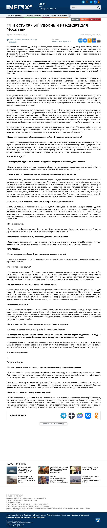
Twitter (91, 2)
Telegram (83, 2)
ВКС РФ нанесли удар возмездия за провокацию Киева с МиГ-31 (91, 479)
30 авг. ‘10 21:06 (22, 35)
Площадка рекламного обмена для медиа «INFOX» (25, 517)
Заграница (17, 39)
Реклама (19, 515)
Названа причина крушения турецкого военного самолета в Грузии (26, 479)
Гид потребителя (53, 515)
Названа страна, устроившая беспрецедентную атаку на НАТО (25, 470)
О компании (11, 515)
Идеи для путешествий (80, 515)
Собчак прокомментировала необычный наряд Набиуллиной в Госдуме (59, 479)
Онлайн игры (65, 515)
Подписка (27, 515)
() (53, 424)
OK (99, 2)
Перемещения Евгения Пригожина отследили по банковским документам (59, 470)
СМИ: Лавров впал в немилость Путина (90, 468)
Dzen (87, 2)
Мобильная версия (39, 515)
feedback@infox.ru (17, 526)
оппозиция (25, 39)
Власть (12, 39)
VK (95, 2)
